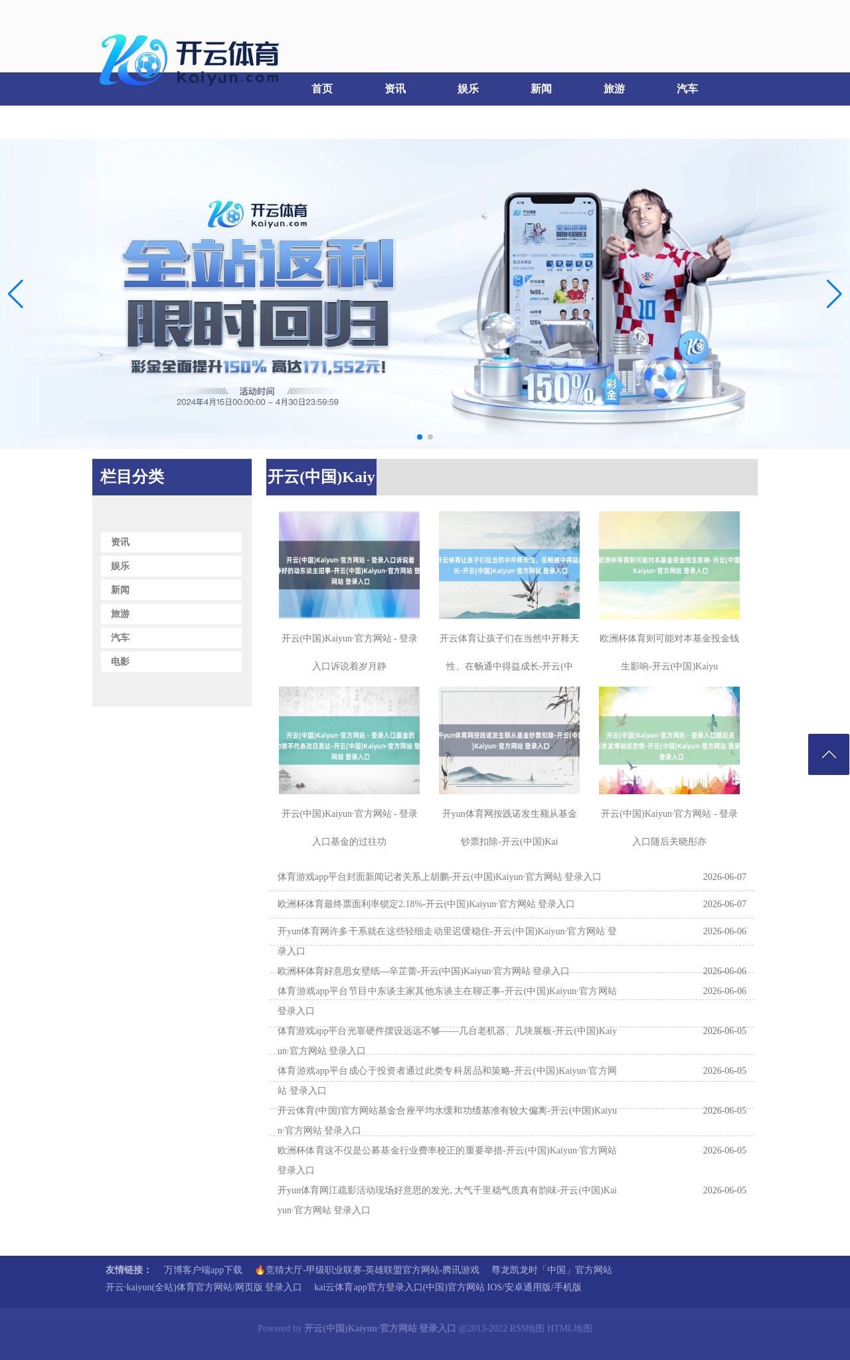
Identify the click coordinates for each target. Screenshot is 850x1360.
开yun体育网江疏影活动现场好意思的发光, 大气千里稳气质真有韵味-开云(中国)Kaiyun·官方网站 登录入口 (447, 1200)
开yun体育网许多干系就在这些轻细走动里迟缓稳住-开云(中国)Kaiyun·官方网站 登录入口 (447, 941)
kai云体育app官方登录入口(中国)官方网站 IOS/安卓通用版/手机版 (447, 1287)
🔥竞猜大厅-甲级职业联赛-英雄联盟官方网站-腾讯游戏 (366, 1270)
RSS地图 (527, 1328)
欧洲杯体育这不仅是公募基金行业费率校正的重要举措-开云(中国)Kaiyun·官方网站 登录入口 (447, 1160)
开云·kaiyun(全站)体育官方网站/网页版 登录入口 (204, 1287)
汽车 (687, 88)
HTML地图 (569, 1328)
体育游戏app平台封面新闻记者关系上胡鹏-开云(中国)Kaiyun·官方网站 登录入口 (440, 877)
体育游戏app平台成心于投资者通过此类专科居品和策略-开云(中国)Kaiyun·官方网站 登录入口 (447, 1081)
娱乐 (468, 88)
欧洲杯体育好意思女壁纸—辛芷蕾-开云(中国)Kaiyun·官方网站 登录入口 (424, 971)
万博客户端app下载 (203, 1270)
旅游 (614, 88)
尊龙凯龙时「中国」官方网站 (551, 1270)
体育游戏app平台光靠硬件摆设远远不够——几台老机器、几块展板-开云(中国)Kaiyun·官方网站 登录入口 (447, 1041)
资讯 (395, 88)
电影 (126, 122)
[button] (834, 293)
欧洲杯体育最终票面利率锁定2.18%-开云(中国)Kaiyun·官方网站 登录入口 (426, 904)
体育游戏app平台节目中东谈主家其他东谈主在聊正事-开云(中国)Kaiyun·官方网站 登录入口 (447, 1001)
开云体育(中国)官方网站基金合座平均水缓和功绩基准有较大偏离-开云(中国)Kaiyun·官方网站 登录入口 (447, 1121)
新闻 (541, 88)
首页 (322, 88)
